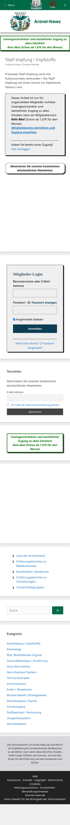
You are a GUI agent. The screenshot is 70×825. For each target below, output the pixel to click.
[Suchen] (57, 610)
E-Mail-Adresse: (15, 392)
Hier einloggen (20, 149)
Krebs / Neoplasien (19, 689)
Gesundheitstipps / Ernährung (27, 661)
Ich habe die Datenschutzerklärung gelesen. (35, 405)
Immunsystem (16, 684)
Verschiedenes (16, 724)
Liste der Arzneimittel (30, 556)
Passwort (19, 302)
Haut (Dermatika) (18, 666)
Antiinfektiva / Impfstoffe (23, 643)
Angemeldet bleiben (28, 319)
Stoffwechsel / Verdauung (24, 712)
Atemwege (14, 649)
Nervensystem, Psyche (22, 701)
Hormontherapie (18, 678)
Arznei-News (47, 21)
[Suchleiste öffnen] (65, 5)
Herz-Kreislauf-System (22, 672)
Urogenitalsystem (19, 718)
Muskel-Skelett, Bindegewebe (26, 695)
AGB (35, 776)
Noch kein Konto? (27, 343)
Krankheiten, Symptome (32, 571)
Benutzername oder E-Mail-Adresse (32, 283)
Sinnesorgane (16, 707)
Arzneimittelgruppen (31, 587)
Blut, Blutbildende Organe (24, 655)
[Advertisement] (31, 211)
